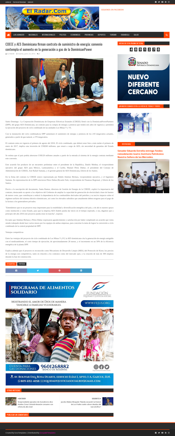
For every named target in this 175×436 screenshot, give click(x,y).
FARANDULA (125, 34)
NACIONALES (33, 34)
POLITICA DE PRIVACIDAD (19, 2)
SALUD (136, 34)
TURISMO (113, 34)
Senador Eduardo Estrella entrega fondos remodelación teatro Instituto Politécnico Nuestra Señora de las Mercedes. (141, 154)
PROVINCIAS (89, 34)
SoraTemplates (20, 433)
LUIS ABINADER (18, 34)
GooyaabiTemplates (48, 433)
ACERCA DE (8, 2)
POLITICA (62, 34)
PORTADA (22, 264)
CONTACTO (30, 2)
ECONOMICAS (75, 34)
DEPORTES (101, 34)
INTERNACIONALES (48, 34)
